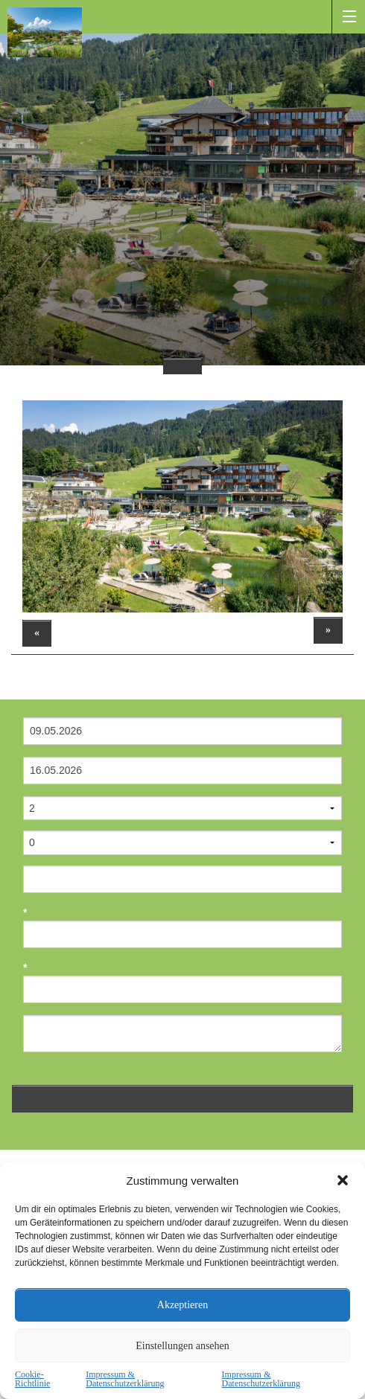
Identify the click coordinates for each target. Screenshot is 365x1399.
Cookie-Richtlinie (32, 1379)
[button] (342, 1180)
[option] (182, 506)
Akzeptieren (182, 1304)
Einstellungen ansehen (182, 1345)
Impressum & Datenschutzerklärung (125, 1379)
